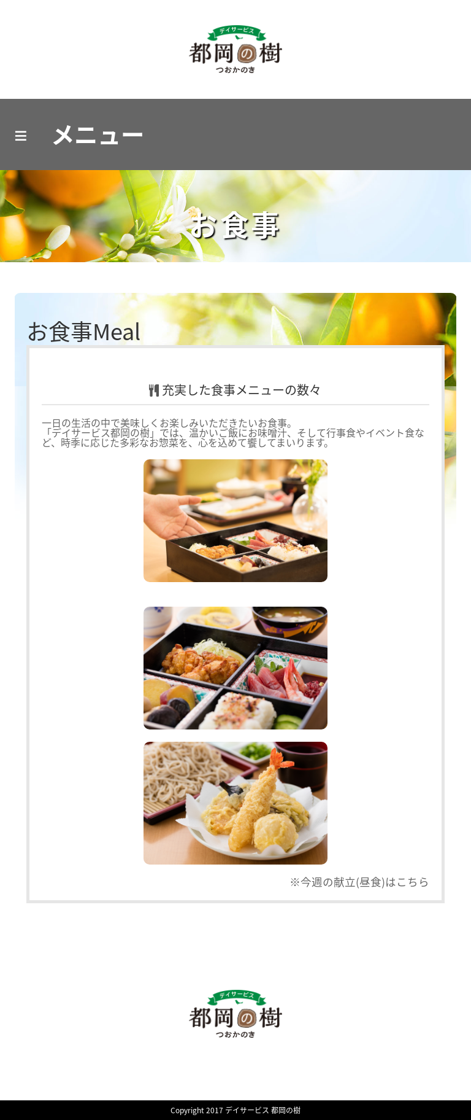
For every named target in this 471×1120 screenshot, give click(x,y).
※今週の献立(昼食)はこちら (359, 882)
